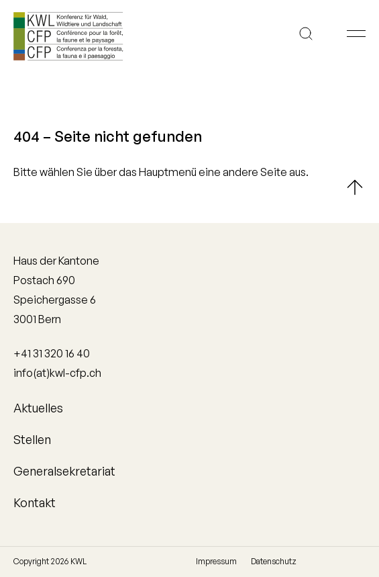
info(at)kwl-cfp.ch (57, 373)
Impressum (216, 561)
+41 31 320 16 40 (51, 353)
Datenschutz (273, 561)
